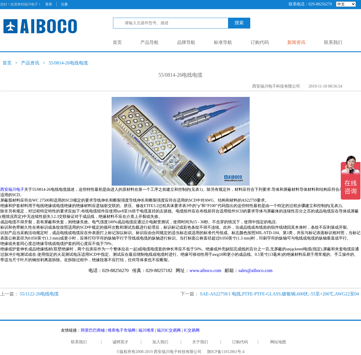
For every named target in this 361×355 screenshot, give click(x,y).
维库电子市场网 (122, 330)
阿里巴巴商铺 (93, 330)
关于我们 (200, 342)
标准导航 (223, 42)
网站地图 (278, 342)
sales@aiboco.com (255, 270)
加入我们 (160, 342)
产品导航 (149, 42)
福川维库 (146, 330)
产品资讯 (30, 62)
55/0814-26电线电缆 (68, 62)
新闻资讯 (296, 42)
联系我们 (333, 42)
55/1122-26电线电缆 (39, 293)
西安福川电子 (12, 189)
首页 (117, 42)
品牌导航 (186, 42)
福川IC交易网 (169, 330)
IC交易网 (192, 330)
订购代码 (260, 42)
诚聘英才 (120, 342)
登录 (48, 4)
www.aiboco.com (205, 270)
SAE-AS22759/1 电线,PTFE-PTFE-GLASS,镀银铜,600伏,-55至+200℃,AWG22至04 (279, 293)
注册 (64, 4)
